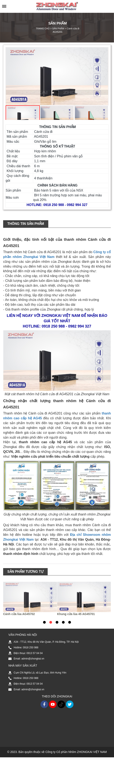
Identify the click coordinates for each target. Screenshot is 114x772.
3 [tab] (57, 622)
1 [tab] (44, 622)
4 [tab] (63, 622)
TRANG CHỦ (43, 28)
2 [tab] (50, 622)
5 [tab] (69, 622)
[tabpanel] (30, 599)
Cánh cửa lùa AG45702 (19, 614)
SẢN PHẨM (58, 28)
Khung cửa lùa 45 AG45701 (76, 614)
